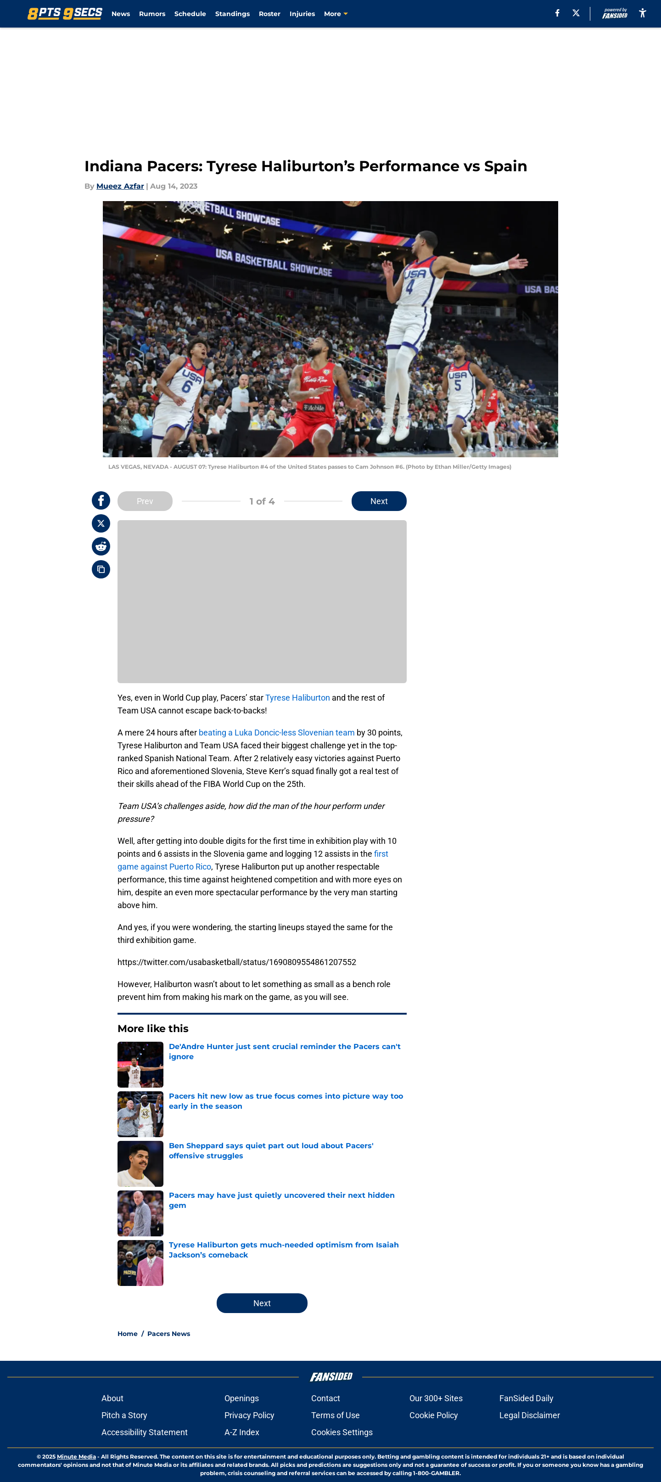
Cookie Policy (433, 1415)
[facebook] (557, 13)
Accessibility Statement (144, 1432)
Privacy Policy (249, 1415)
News (121, 14)
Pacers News (168, 1334)
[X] (576, 13)
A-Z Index (241, 1432)
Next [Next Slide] (379, 501)
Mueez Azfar (120, 186)
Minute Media (76, 1456)
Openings (241, 1398)
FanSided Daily (526, 1398)
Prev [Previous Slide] (145, 501)
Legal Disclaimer (529, 1415)
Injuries (302, 14)
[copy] (101, 569)
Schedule (190, 14)
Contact (325, 1398)
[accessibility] (642, 12)
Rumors (152, 14)
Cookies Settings (342, 1432)
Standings (232, 14)
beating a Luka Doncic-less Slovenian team (277, 732)
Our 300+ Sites (436, 1398)
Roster (269, 14)
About (112, 1398)
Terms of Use (335, 1415)
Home (128, 1334)
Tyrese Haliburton (297, 697)
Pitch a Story (124, 1415)
